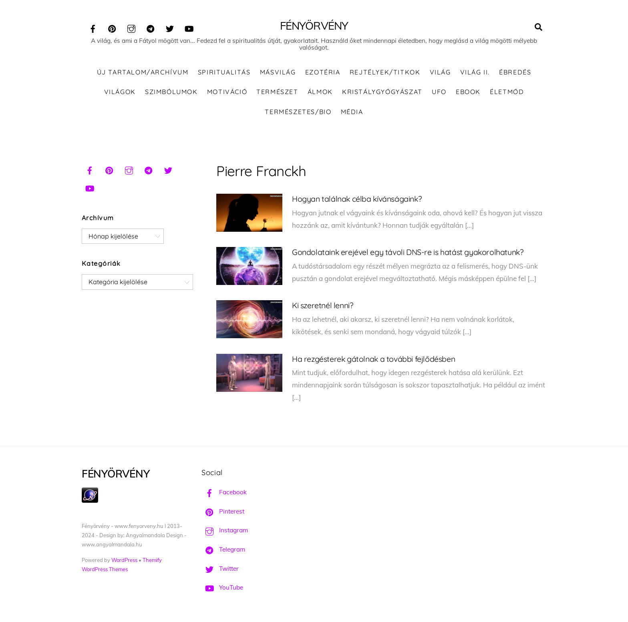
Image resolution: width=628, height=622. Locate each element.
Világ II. (475, 72)
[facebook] (93, 27)
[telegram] (151, 27)
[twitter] (170, 27)
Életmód (507, 92)
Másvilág (278, 72)
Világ (440, 72)
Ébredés (515, 72)
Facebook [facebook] (224, 492)
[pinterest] (112, 27)
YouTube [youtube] (222, 587)
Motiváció (227, 92)
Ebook (468, 92)
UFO (439, 92)
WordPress (124, 560)
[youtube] (189, 27)
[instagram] (131, 27)
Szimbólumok (171, 92)
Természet (277, 92)
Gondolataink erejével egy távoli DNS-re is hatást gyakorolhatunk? (407, 252)
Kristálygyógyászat (382, 92)
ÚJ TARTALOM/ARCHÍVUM (143, 72)
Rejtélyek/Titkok (385, 72)
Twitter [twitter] (220, 568)
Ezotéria (322, 72)
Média (352, 112)
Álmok (320, 92)
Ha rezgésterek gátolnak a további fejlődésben (373, 359)
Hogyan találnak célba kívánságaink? (356, 199)
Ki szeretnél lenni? (322, 305)
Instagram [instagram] (224, 530)
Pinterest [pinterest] (222, 511)
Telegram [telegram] (223, 549)
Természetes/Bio (298, 112)
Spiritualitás (224, 72)
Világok (120, 92)
